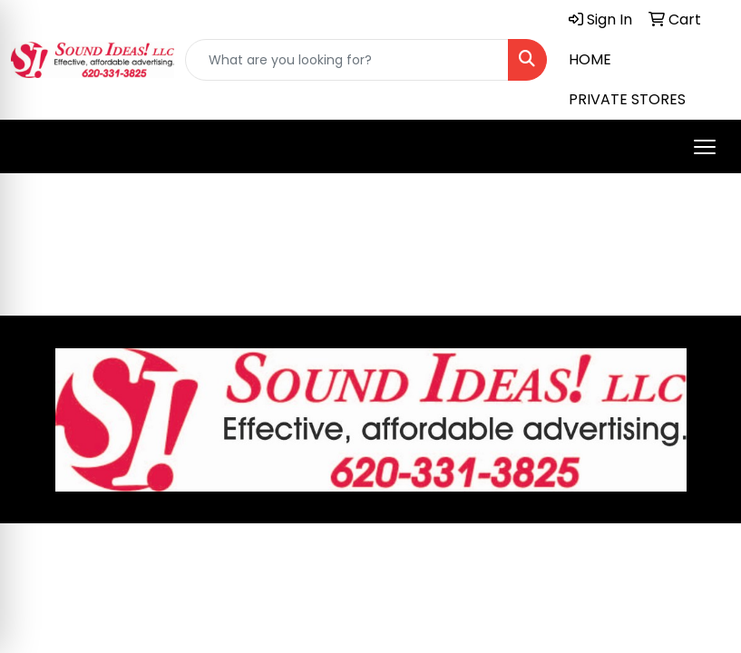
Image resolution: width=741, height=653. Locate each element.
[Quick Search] (347, 60)
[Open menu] (705, 147)
